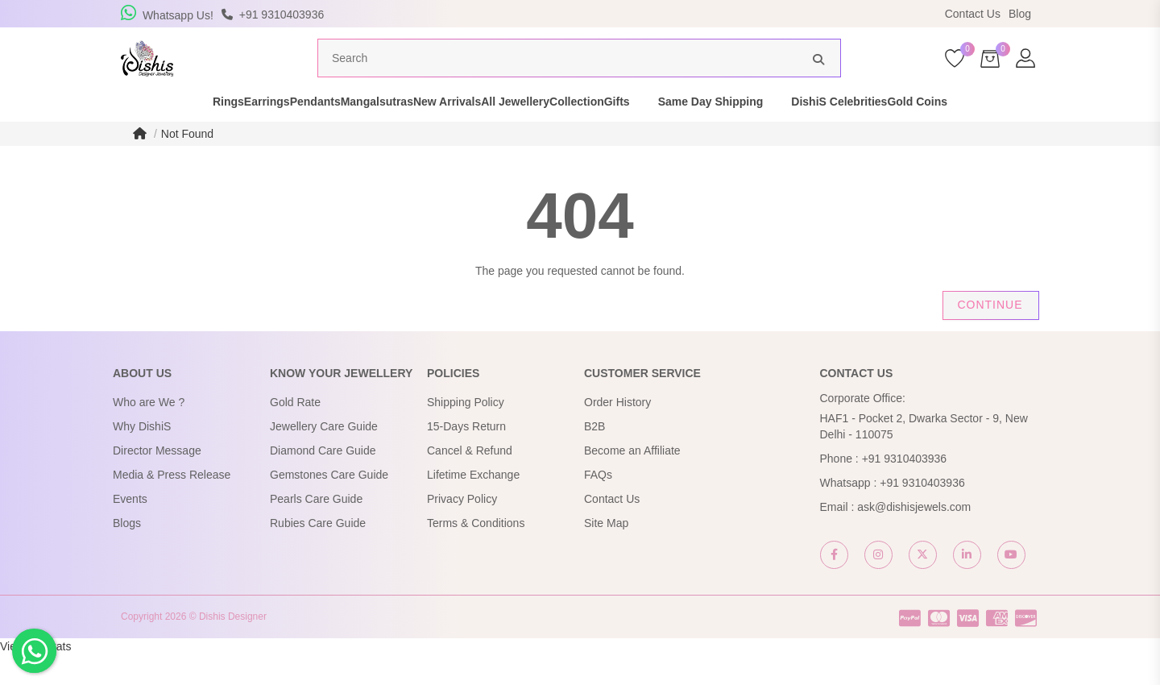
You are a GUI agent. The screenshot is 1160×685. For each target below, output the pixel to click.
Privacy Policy (462, 529)
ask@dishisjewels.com (914, 537)
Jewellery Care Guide (324, 456)
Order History (617, 432)
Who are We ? (148, 432)
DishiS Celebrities (938, 132)
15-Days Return (466, 456)
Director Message (157, 481)
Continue (989, 335)
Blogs (127, 553)
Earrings (196, 132)
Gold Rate (295, 432)
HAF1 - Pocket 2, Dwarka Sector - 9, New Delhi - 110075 (924, 456)
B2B (594, 456)
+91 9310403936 (904, 489)
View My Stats (35, 676)
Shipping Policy (465, 432)
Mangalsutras (362, 132)
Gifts (715, 132)
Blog (1020, 13)
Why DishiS (142, 456)
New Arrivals (461, 132)
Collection (647, 132)
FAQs (598, 505)
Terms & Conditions (475, 553)
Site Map (606, 553)
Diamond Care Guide (323, 481)
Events (130, 529)
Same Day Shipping (809, 132)
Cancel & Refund (469, 481)
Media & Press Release (171, 505)
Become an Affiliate (632, 481)
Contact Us (972, 13)
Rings (129, 132)
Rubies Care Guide (318, 553)
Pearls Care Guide (316, 529)
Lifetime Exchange (473, 505)
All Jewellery (558, 132)
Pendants (272, 132)
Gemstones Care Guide (329, 505)
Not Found (187, 164)
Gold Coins (1044, 132)
